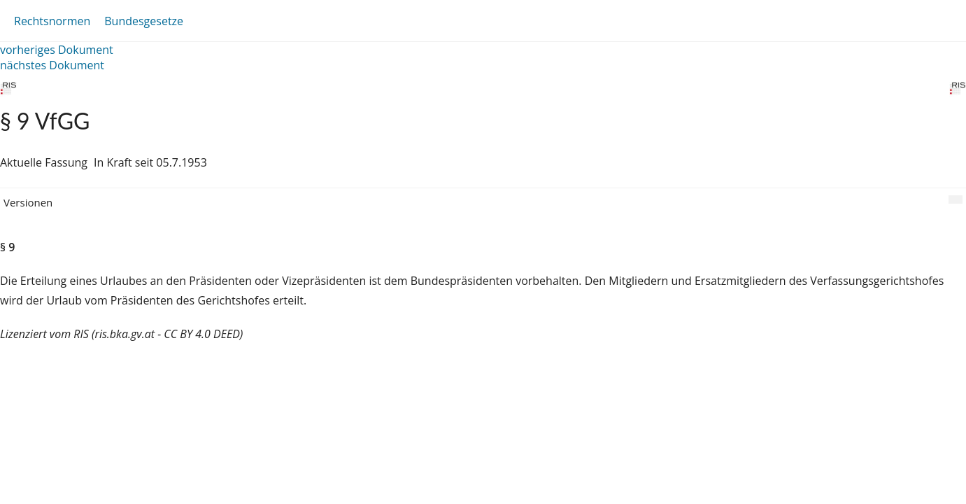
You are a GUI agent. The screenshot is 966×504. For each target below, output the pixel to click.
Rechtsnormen (52, 21)
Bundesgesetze (143, 21)
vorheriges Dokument (56, 49)
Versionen (27, 202)
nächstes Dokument (52, 65)
